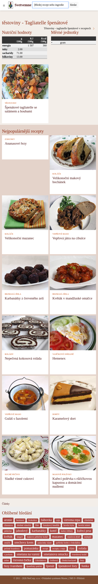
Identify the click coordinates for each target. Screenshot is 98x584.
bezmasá (20, 520)
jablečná (8, 531)
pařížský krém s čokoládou (68, 543)
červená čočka (22, 560)
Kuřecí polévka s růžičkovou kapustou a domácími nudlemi (72, 482)
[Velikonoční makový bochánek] (73, 152)
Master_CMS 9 (68, 578)
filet (37, 525)
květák (8, 536)
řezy (82, 560)
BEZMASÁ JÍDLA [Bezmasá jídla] (13, 294)
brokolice (32, 520)
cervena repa (72, 520)
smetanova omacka (56, 554)
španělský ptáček (34, 566)
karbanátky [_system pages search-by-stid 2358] (39, 530)
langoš (20, 537)
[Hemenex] (73, 332)
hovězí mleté (84, 525)
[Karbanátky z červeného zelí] (25, 272)
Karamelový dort (64, 418)
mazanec (57, 536)
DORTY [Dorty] (55, 414)
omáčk (7, 543)
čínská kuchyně (69, 560)
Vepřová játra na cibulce (69, 238)
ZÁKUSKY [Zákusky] (10, 139)
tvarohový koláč (79, 554)
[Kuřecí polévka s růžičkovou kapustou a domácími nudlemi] (73, 452)
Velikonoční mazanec (19, 238)
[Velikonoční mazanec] (25, 212)
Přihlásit (81, 578)
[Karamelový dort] (73, 392)
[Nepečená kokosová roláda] (25, 332)
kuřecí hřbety (67, 531)
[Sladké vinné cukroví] (25, 452)
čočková (54, 560)
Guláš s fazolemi (16, 418)
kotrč (53, 530)
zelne (6, 560)
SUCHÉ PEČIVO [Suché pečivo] (12, 474)
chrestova (8, 525)
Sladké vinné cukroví (19, 478)
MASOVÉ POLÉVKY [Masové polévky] (62, 474)
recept (45, 548)
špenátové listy (67, 566)
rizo (71, 548)
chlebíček (88, 520)
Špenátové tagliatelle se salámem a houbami (21, 109)
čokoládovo (40, 560)
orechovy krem (23, 542)
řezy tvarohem (13, 566)
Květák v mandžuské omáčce (72, 298)
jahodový (22, 530)
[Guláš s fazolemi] (25, 392)
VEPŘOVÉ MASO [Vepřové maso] (60, 234)
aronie (8, 520)
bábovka (46, 520)
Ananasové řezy (16, 143)
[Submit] (73, 5)
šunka (85, 566)
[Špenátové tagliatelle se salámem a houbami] (25, 81)
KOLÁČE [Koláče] (56, 174)
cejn (58, 520)
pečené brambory (12, 548)
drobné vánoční (24, 525)
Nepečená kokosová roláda (23, 358)
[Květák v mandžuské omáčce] (73, 272)
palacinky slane (45, 543)
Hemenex (58, 358)
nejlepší (87, 537)
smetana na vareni (28, 554)
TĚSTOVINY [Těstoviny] (11, 103)
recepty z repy (58, 548)
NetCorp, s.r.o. (33, 578)
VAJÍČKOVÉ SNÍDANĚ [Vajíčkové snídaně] (63, 354)
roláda (83, 548)
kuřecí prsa (84, 530)
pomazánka (31, 548)
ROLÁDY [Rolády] (9, 354)
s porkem (8, 554)
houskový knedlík (51, 525)
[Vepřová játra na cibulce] (73, 212)
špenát (50, 566)
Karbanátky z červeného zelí (24, 298)
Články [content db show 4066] (6, 503)
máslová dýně (73, 537)
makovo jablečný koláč (37, 537)
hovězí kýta (69, 525)
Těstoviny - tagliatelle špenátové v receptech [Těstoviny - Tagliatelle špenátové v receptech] (69, 28)
